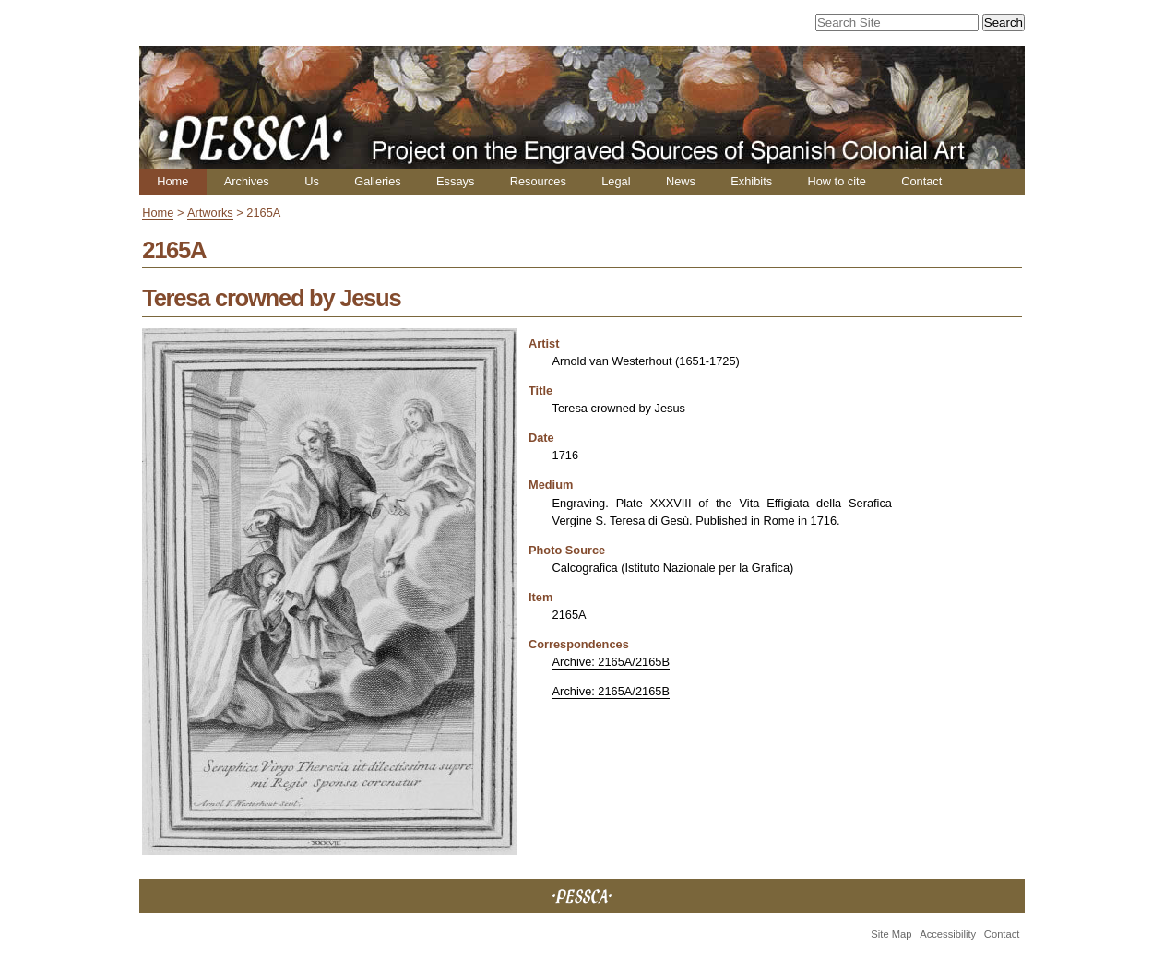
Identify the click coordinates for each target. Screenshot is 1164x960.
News (680, 181)
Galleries (377, 181)
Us (311, 181)
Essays (455, 181)
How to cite (836, 181)
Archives (246, 181)
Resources (538, 181)
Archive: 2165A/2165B (611, 662)
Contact (921, 181)
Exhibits (751, 181)
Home (172, 181)
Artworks (210, 212)
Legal (615, 181)
